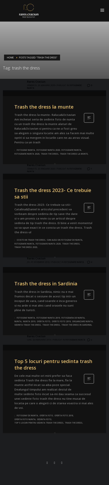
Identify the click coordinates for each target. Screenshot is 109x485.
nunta (17, 321)
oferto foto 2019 (61, 321)
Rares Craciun (36, 81)
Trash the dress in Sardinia (45, 283)
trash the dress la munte (74, 154)
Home (10, 57)
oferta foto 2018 (63, 415)
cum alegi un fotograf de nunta (64, 240)
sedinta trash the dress (27, 325)
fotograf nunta (26, 150)
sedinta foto (44, 419)
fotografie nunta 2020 (26, 154)
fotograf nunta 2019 (48, 317)
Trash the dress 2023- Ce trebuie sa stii (52, 193)
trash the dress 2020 (25, 247)
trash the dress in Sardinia (76, 325)
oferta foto (43, 321)
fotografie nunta (71, 150)
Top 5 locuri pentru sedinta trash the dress (53, 364)
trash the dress (49, 154)
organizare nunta (82, 321)
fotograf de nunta (27, 415)
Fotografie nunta (74, 262)
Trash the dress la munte (43, 106)
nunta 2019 (29, 321)
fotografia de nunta (73, 317)
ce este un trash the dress (31, 240)
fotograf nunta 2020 (48, 150)
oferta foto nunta (25, 419)
